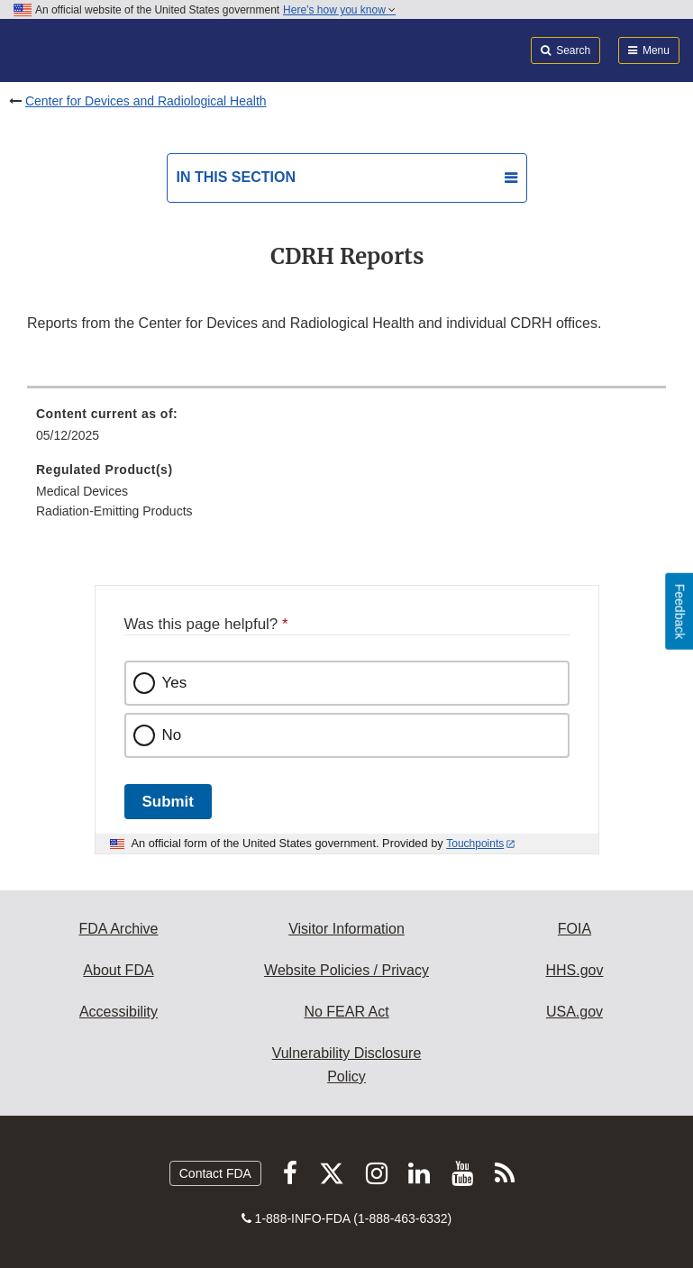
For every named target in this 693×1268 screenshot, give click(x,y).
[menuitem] (346, 431)
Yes (174, 682)
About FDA (118, 970)
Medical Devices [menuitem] (82, 491)
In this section (236, 177)
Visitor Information (346, 928)
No (172, 734)
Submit (168, 801)
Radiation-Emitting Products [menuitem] (114, 511)
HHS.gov (574, 970)
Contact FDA (215, 1173)
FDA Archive (118, 928)
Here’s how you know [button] (339, 10)
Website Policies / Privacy (346, 970)
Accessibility (118, 1011)
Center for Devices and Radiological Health (146, 101)
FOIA (574, 928)
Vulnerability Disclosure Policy (347, 1064)
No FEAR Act (346, 1011)
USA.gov (574, 1011)
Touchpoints (475, 843)
